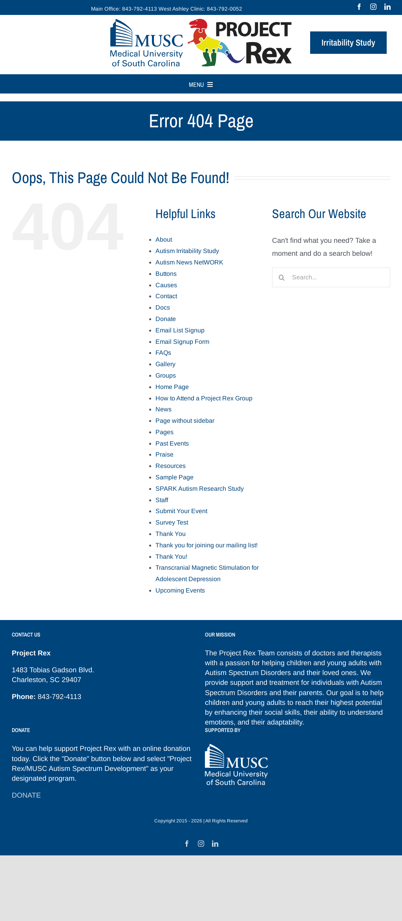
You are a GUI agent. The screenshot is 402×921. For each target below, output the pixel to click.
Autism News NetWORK (189, 262)
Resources (170, 465)
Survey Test (171, 522)
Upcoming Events (180, 590)
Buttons (166, 273)
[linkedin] (387, 7)
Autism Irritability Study (187, 251)
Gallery (165, 364)
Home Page (172, 386)
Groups (165, 375)
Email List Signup (180, 330)
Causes (166, 285)
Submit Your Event (181, 511)
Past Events (172, 443)
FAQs (163, 352)
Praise (164, 454)
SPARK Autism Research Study (199, 488)
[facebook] (359, 7)
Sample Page (174, 477)
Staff (161, 500)
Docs (162, 307)
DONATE (26, 795)
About (163, 239)
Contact (166, 296)
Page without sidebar (184, 420)
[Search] (282, 277)
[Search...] (331, 277)
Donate (165, 319)
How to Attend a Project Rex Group (203, 398)
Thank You (170, 533)
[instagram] (373, 7)
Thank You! (171, 556)
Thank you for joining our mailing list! (206, 545)
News (163, 409)
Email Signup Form (182, 341)
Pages (164, 432)
